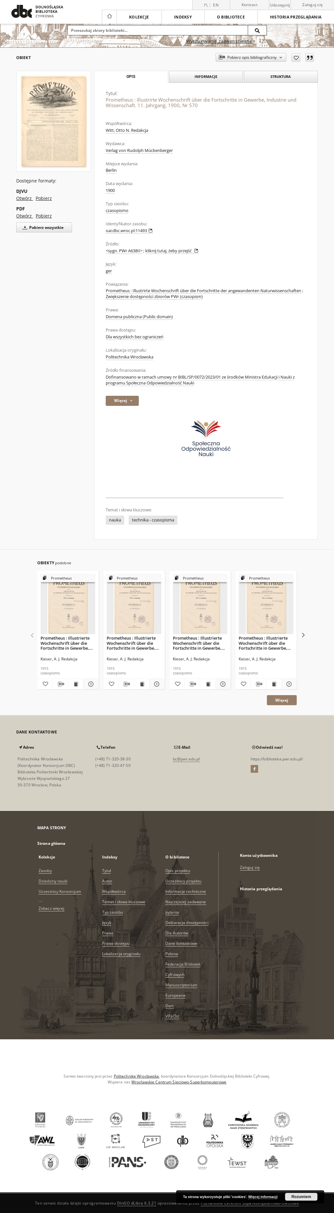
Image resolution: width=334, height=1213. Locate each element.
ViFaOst (172, 1016)
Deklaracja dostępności (187, 922)
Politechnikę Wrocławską (136, 1076)
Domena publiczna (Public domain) (139, 316)
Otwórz (24, 198)
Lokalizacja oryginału (121, 954)
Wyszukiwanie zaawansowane (219, 41)
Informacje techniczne (185, 891)
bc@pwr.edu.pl (186, 759)
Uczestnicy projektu (183, 881)
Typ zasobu (112, 912)
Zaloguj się (312, 4)
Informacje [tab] (206, 76)
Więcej (281, 700)
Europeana (175, 995)
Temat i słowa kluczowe (124, 902)
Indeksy (183, 17)
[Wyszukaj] (257, 30)
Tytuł (106, 870)
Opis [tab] (130, 76)
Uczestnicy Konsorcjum (60, 891)
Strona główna (51, 843)
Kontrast (249, 4)
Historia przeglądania (295, 17)
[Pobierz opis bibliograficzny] (60, 684)
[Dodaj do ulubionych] (296, 57)
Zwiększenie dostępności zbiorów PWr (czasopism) (154, 296)
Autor (107, 881)
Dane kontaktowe (181, 943)
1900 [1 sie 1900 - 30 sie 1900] (110, 190)
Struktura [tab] (280, 76)
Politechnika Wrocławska (129, 357)
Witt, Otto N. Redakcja (127, 130)
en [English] (216, 5)
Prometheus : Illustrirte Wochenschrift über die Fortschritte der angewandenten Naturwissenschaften (203, 291)
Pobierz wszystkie (42, 227)
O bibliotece (231, 17)
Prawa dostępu (116, 943)
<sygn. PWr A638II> (124, 251)
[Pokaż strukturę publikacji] (68, 578)
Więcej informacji (263, 1197)
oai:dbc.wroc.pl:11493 (129, 230)
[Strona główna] (109, 17)
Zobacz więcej (52, 908)
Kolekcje (139, 17)
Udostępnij (280, 5)
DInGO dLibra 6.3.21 (137, 1203)
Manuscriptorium (181, 985)
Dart (169, 1005)
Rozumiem (301, 1196)
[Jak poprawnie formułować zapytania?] (262, 41)
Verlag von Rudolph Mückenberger (139, 150)
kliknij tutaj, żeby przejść (171, 251)
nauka (115, 520)
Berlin (111, 170)
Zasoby (45, 870)
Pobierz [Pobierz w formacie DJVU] (44, 198)
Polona (171, 954)
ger (109, 271)
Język (107, 922)
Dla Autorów (176, 933)
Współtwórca (114, 891)
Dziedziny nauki (53, 881)
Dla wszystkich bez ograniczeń (134, 337)
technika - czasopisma (153, 520)
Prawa (108, 933)
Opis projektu (177, 870)
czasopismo (117, 210)
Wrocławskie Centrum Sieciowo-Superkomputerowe (178, 1082)
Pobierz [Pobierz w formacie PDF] (44, 216)
